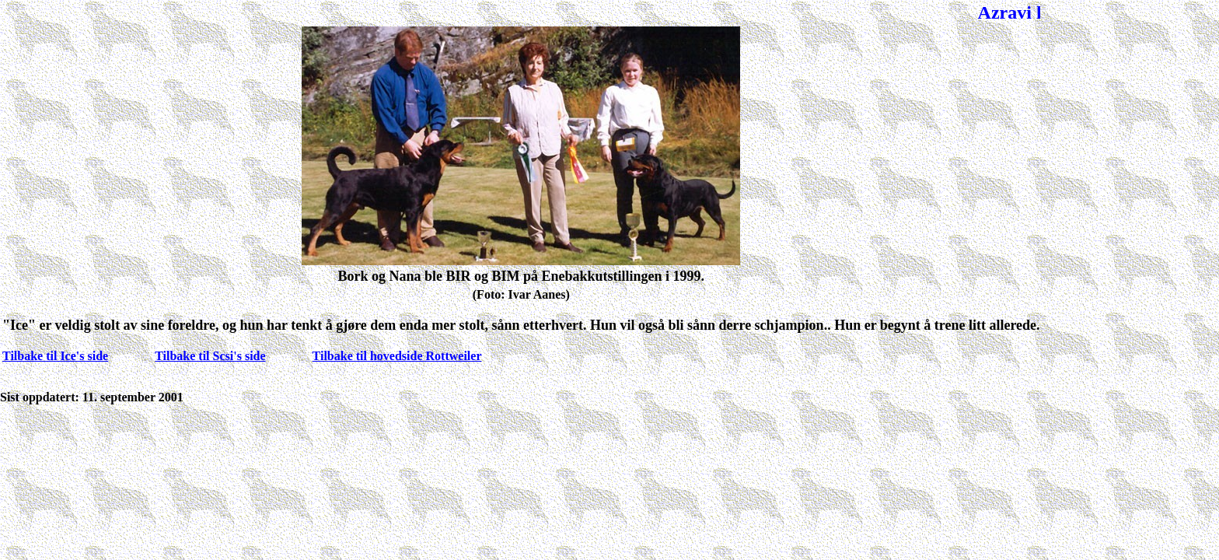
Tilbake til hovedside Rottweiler (397, 355)
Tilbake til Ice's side (55, 355)
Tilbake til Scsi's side (210, 355)
